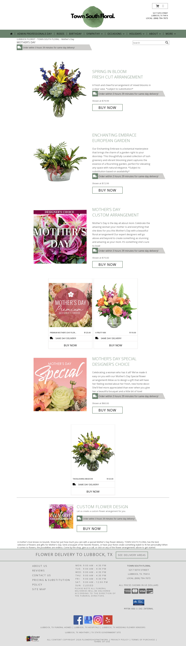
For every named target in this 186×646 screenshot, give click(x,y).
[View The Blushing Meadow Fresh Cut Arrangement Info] (93, 451)
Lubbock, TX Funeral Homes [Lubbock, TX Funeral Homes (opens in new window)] (56, 627)
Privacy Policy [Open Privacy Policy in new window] (120, 639)
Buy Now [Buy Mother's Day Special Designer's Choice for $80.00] (107, 410)
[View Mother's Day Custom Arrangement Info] (62, 237)
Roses (60, 33)
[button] (160, 6)
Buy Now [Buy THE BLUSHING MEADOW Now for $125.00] (93, 491)
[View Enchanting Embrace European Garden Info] (62, 162)
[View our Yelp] (107, 623)
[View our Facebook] (78, 623)
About (155, 33)
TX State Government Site (106, 632)
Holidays (137, 33)
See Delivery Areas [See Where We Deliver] (132, 555)
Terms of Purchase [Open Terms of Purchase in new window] (143, 639)
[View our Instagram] (98, 623)
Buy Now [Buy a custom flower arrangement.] (92, 528)
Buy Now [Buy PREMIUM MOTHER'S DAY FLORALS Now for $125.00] (70, 345)
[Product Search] (148, 43)
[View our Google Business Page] (88, 623)
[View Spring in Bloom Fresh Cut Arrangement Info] (62, 89)
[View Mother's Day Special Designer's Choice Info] (62, 384)
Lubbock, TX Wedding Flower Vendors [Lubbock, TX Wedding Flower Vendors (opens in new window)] (123, 627)
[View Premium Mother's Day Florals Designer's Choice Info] (70, 305)
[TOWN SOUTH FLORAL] (93, 16)
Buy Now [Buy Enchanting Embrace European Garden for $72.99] (107, 190)
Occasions (116, 33)
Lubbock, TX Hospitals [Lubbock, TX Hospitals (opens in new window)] (87, 627)
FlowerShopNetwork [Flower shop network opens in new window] (95, 639)
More (171, 33)
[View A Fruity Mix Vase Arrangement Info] (115, 305)
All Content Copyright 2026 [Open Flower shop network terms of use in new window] (64, 639)
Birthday (75, 33)
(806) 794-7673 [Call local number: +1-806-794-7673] (160, 18)
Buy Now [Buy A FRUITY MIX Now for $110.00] (115, 345)
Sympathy (94, 33)
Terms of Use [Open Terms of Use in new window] (102, 641)
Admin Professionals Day (34, 33)
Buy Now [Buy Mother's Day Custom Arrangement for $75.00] (107, 264)
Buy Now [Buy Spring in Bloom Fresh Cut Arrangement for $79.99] (107, 107)
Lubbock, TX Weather (77, 632)
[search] (166, 42)
